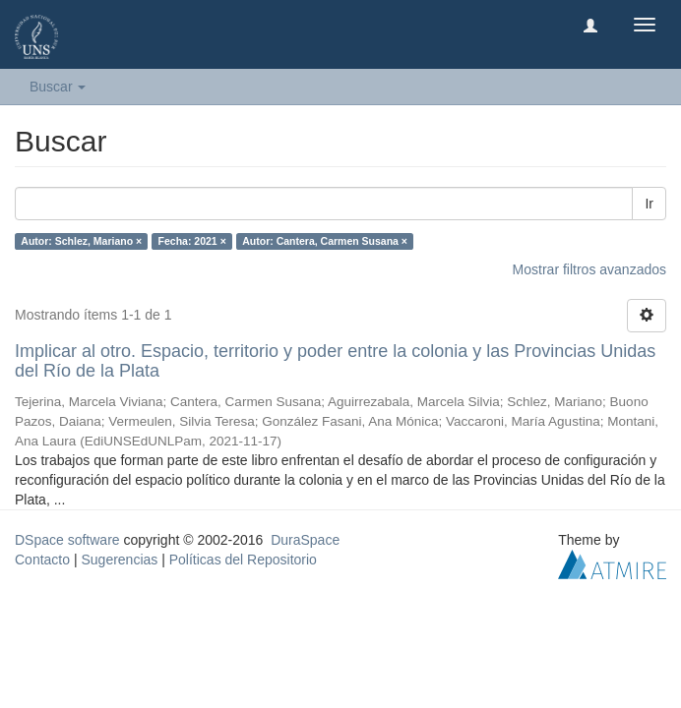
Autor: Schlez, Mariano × (81, 241)
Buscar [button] (58, 86)
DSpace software (67, 540)
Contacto (42, 559)
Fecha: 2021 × (192, 241)
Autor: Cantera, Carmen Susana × (324, 241)
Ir (649, 203)
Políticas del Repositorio (243, 559)
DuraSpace (305, 540)
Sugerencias (119, 559)
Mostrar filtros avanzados (589, 269)
